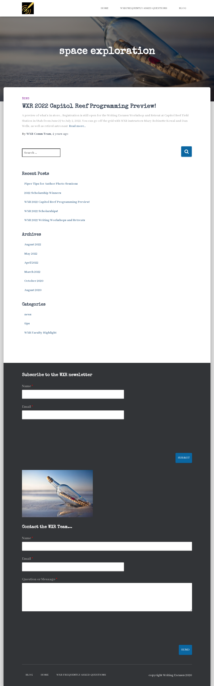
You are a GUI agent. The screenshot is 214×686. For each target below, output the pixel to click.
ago (60, 134)
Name (27, 386)
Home (104, 8)
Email (27, 407)
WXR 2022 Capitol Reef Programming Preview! (89, 106)
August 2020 (33, 290)
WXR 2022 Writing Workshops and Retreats (54, 220)
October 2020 (33, 281)
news (25, 98)
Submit (184, 458)
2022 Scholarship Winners (42, 193)
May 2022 (30, 254)
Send (185, 650)
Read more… (77, 126)
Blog (182, 8)
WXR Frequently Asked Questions (143, 8)
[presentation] (58, 445)
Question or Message (39, 579)
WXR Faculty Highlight (40, 333)
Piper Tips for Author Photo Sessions (51, 184)
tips (27, 323)
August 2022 (32, 245)
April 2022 (31, 263)
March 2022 (32, 272)
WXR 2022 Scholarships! (41, 211)
